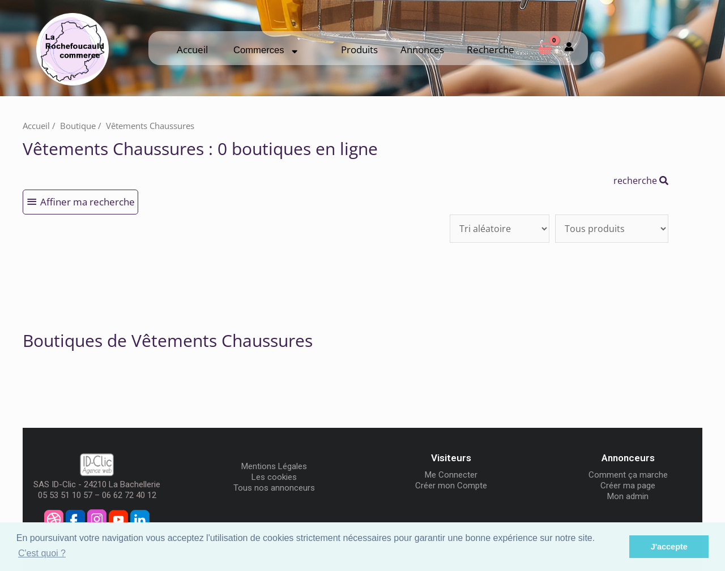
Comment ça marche (628, 475)
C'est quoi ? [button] (42, 553)
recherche (640, 180)
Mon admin (628, 496)
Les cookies (274, 477)
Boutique (78, 125)
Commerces (265, 50)
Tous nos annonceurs (274, 488)
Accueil (192, 49)
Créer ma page (627, 485)
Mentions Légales (274, 466)
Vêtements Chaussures (150, 125)
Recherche (490, 49)
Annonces (422, 49)
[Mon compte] (569, 47)
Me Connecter (451, 475)
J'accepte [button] (669, 546)
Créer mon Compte (451, 485)
